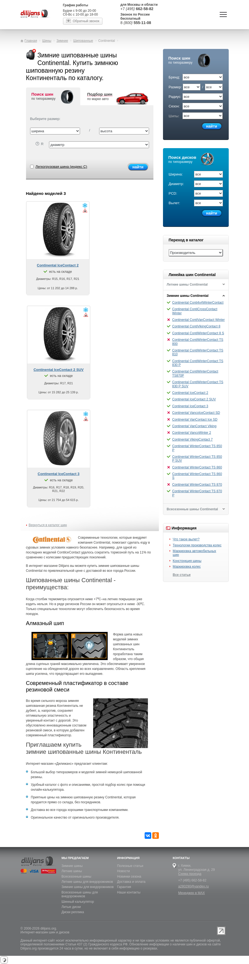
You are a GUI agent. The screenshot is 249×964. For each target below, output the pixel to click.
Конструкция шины (187, 561)
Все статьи (182, 575)
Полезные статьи (130, 866)
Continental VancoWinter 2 (191, 433)
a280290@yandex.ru (193, 886)
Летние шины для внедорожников (87, 882)
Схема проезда (189, 874)
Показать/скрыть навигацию (223, 14)
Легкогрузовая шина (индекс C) (58, 167)
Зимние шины (72, 866)
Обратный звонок (86, 21)
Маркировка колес (187, 567)
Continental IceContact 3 (190, 406)
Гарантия (124, 887)
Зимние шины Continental (188, 296)
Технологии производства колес (197, 545)
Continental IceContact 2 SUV (194, 399)
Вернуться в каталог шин (48, 525)
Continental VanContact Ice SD (194, 419)
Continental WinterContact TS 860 (197, 467)
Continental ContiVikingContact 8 (196, 326)
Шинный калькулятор (78, 902)
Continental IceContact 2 (190, 393)
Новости (123, 871)
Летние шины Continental (187, 284)
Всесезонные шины (76, 876)
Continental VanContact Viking (194, 426)
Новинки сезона (129, 876)
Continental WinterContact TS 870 (197, 485)
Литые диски (71, 907)
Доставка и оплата (131, 882)
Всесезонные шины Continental (192, 509)
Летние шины (72, 871)
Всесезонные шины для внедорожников (80, 894)
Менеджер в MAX (191, 893)
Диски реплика (73, 912)
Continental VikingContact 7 (192, 439)
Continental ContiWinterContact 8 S (198, 333)
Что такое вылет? (186, 539)
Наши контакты (128, 892)
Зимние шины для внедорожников (88, 887)
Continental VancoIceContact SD (196, 413)
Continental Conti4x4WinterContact (198, 302)
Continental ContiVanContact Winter (198, 320)
